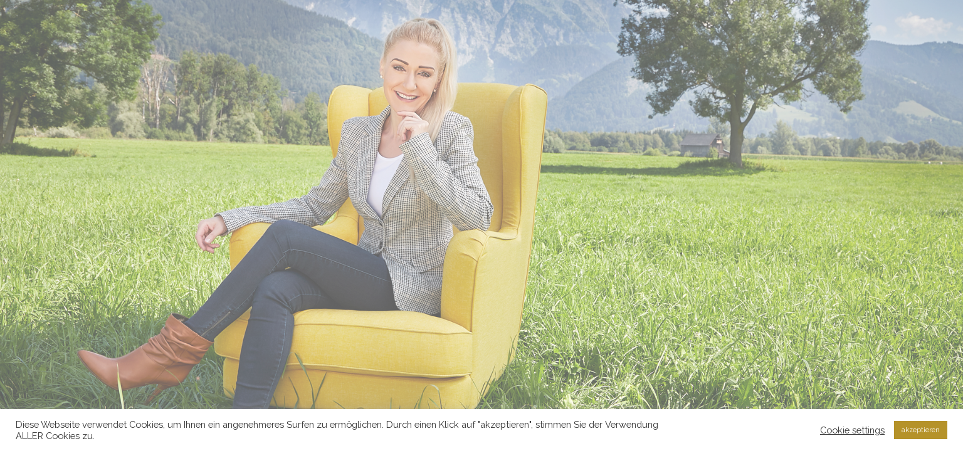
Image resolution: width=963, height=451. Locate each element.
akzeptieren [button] (921, 430)
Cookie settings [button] (852, 430)
